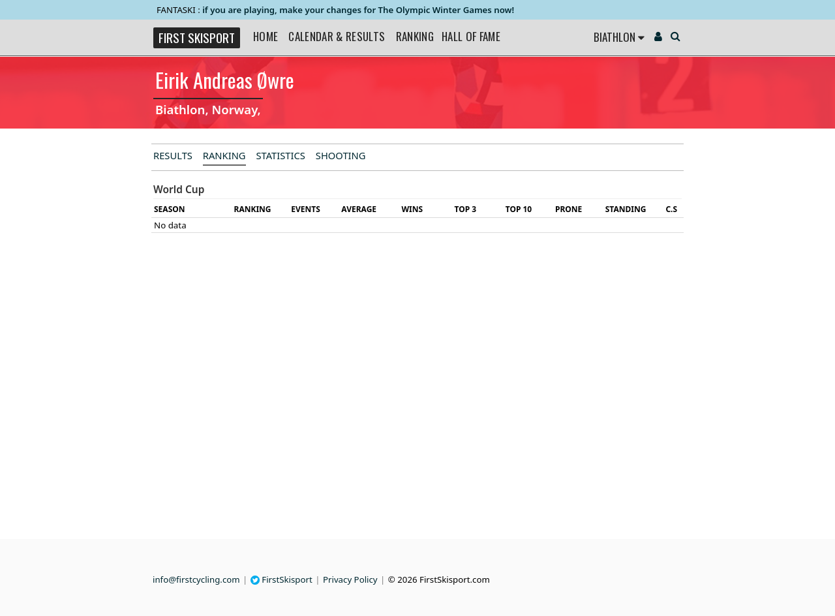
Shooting (341, 155)
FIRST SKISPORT (197, 37)
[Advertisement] (68, 343)
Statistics (280, 155)
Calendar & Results (336, 36)
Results (172, 155)
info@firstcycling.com (196, 579)
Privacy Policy (350, 579)
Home (265, 36)
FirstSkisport (281, 579)
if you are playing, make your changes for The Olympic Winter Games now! (358, 10)
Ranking (415, 36)
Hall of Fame (471, 36)
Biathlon (619, 37)
